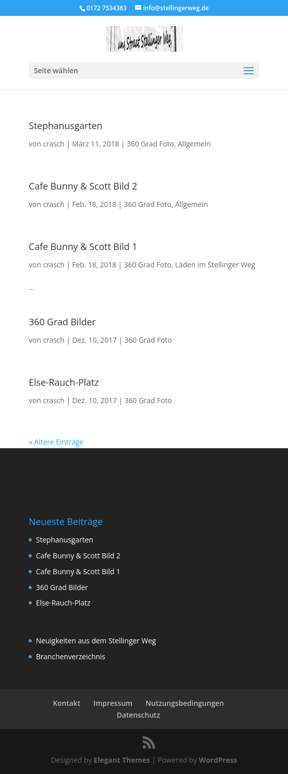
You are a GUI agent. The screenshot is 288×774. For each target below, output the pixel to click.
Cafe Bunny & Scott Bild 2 (83, 186)
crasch (53, 144)
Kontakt (66, 703)
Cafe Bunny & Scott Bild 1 (83, 246)
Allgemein (194, 144)
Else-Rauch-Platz (64, 382)
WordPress (218, 760)
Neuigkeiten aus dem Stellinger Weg (96, 640)
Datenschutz (138, 715)
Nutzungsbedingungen (185, 703)
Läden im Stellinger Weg (215, 264)
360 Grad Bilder (62, 322)
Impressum (113, 703)
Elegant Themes (122, 760)
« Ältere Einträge (56, 442)
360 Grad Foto (150, 144)
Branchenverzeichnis (70, 656)
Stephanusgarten (65, 125)
